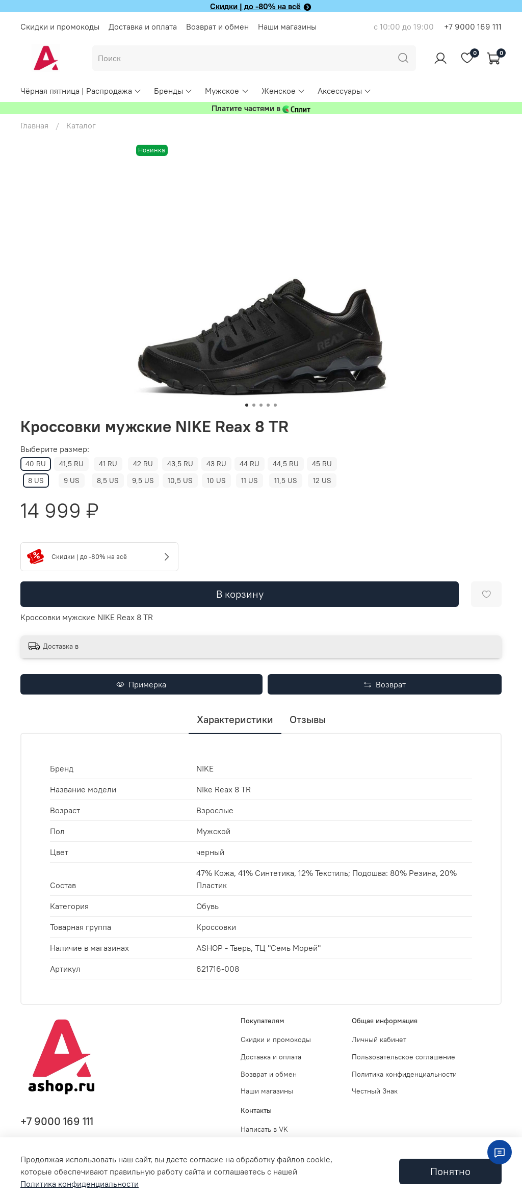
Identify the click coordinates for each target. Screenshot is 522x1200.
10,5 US (180, 480)
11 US (249, 480)
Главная (34, 125)
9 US (72, 480)
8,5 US (108, 480)
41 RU (108, 463)
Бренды (173, 91)
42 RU (143, 463)
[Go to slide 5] (275, 405)
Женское (283, 91)
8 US (36, 480)
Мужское (227, 91)
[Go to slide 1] (246, 405)
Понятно (450, 1171)
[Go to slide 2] (253, 405)
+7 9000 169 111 (473, 26)
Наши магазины (287, 26)
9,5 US (143, 480)
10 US (216, 480)
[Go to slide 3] (261, 405)
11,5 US (285, 480)
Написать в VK (264, 1129)
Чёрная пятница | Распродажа (81, 91)
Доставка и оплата (143, 26)
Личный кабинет (379, 1039)
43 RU (216, 463)
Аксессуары (345, 91)
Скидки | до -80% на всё (255, 6)
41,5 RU (71, 463)
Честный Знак (375, 1091)
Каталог (81, 125)
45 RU (322, 463)
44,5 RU (286, 463)
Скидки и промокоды (59, 26)
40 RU (35, 463)
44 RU (249, 463)
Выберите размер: (54, 449)
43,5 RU (180, 463)
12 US (322, 480)
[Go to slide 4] (268, 405)
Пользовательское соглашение (403, 1056)
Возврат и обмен (217, 26)
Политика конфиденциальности (404, 1074)
